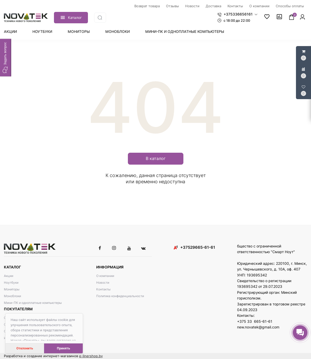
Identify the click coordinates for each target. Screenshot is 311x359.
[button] (237, 14)
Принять (63, 348)
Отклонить (24, 348)
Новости (102, 282)
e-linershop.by (91, 356)
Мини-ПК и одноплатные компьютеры (184, 31)
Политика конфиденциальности (120, 296)
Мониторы (79, 31)
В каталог (155, 158)
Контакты (103, 289)
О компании (105, 276)
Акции (10, 31)
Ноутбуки (42, 31)
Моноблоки (117, 31)
